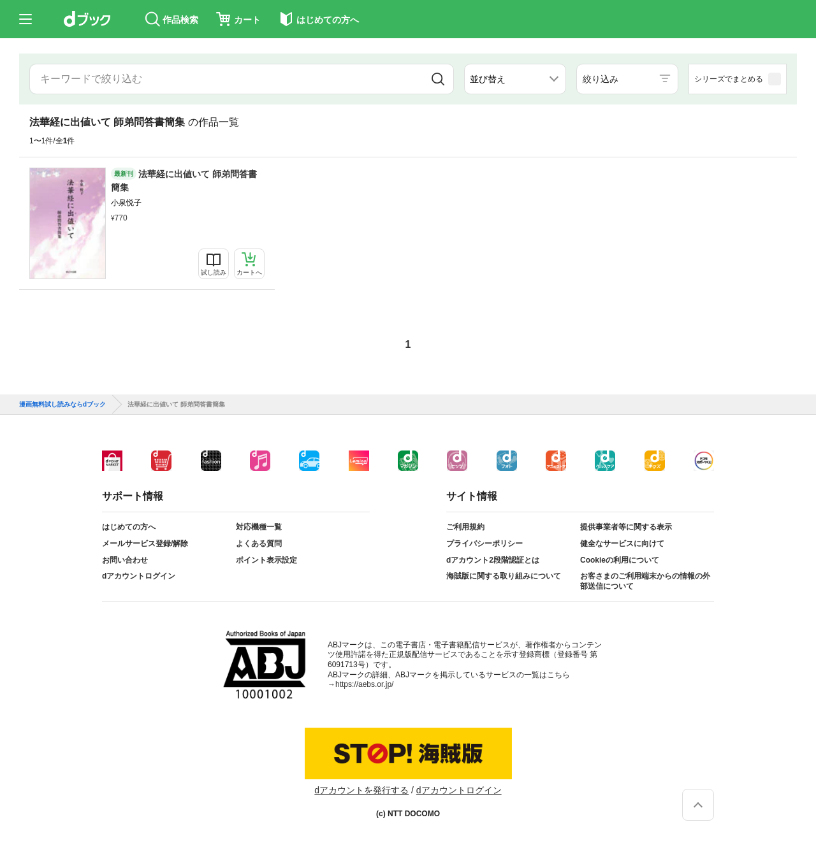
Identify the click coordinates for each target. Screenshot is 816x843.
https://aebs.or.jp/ (364, 684)
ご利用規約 (465, 526)
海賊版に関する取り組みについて (503, 576)
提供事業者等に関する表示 (626, 526)
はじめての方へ (129, 526)
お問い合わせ (125, 560)
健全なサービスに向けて (622, 543)
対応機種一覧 (259, 526)
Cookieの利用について (619, 560)
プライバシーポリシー (484, 543)
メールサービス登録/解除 (145, 543)
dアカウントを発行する (361, 790)
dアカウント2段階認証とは (492, 560)
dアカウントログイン (138, 576)
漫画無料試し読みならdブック (62, 404)
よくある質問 (259, 543)
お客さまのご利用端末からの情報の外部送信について (645, 581)
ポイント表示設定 (266, 560)
